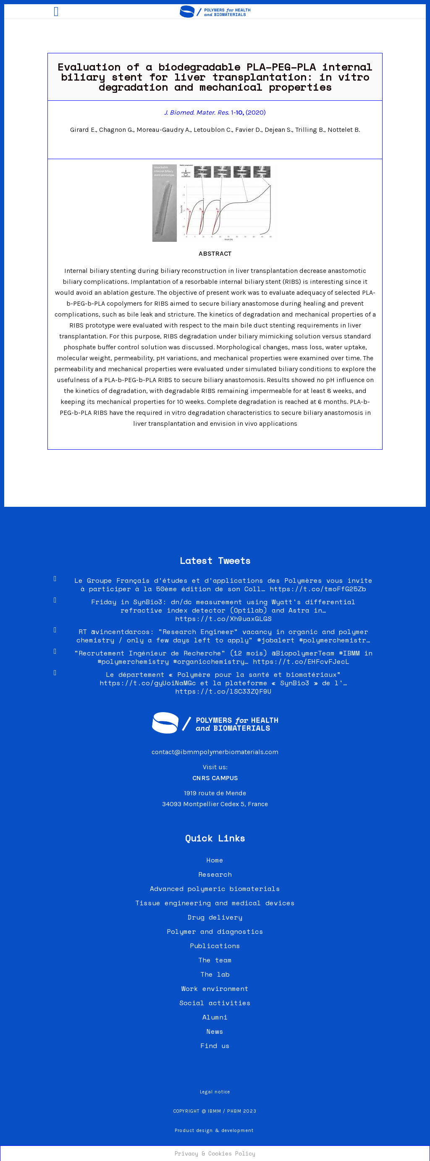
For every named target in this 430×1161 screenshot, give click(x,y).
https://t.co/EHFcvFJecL (301, 661)
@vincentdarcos (120, 631)
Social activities (215, 1003)
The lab (215, 974)
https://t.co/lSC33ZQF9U (223, 691)
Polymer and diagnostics (215, 931)
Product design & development (215, 1130)
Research (215, 874)
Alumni (215, 1017)
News (215, 1031)
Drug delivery (215, 917)
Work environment (215, 988)
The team (215, 960)
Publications (215, 946)
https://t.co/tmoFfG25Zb (318, 589)
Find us (215, 1045)
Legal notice (215, 1092)
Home (215, 860)
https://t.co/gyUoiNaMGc (148, 683)
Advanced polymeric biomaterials (215, 888)
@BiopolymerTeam (303, 653)
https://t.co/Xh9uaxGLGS (223, 618)
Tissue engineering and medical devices (215, 903)
